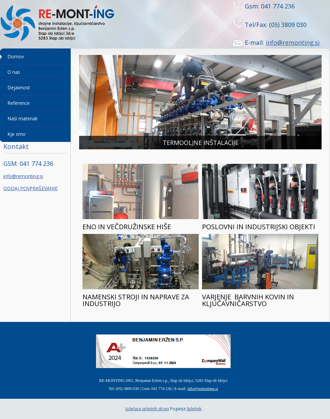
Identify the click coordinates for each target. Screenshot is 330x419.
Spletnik (194, 409)
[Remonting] (65, 23)
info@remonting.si (293, 42)
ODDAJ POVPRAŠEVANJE (30, 188)
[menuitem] (35, 56)
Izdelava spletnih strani (147, 409)
